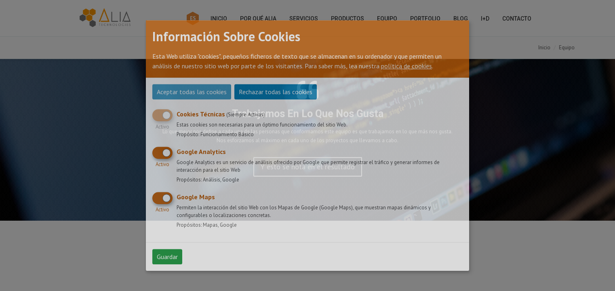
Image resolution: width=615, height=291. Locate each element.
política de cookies (406, 66)
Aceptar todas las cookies (192, 92)
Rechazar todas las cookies (275, 92)
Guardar (167, 257)
